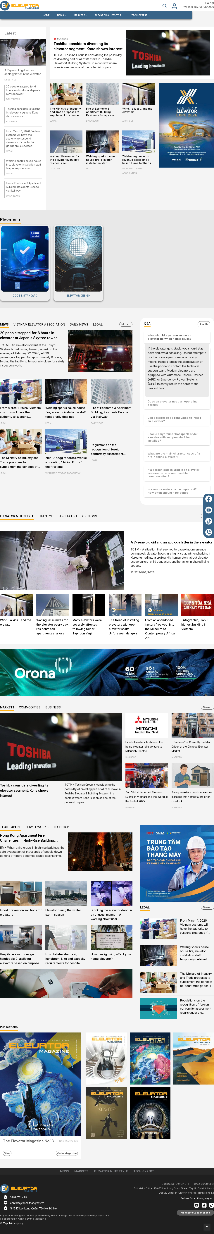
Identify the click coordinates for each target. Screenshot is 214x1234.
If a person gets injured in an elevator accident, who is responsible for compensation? (173, 473)
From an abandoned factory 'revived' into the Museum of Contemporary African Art (160, 629)
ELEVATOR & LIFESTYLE (17, 516)
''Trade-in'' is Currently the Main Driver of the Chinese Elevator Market (191, 747)
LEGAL (9, 151)
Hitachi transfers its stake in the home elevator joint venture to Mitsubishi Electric (144, 747)
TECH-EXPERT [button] (139, 15)
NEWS (4, 324)
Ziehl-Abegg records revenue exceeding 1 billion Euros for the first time (137, 160)
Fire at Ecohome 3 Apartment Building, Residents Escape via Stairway (23, 187)
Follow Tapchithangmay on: (197, 1198)
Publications (9, 1027)
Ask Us (204, 324)
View (7, 1153)
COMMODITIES (30, 707)
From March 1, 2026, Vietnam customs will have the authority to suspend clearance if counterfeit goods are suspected (23, 138)
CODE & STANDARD (25, 295)
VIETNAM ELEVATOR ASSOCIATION (132, 170)
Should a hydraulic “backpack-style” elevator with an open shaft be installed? (173, 437)
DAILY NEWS (13, 99)
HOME (46, 15)
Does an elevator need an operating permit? (173, 403)
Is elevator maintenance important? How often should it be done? (172, 491)
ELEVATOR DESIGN (78, 295)
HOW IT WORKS (37, 827)
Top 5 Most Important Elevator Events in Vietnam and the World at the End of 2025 (146, 797)
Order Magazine (67, 1153)
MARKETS (7, 707)
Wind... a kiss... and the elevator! (137, 110)
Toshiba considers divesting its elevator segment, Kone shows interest (23, 112)
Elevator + (10, 219)
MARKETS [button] (80, 15)
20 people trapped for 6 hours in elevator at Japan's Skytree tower (23, 90)
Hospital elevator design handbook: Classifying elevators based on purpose (19, 958)
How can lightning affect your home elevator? (111, 956)
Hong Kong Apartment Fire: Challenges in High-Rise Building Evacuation (27, 840)
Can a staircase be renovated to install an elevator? (174, 419)
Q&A (147, 323)
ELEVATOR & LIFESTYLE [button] (108, 15)
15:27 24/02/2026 (143, 572)
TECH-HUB (61, 827)
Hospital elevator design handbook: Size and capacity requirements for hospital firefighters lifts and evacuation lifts (65, 959)
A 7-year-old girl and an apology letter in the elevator (22, 72)
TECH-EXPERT (10, 827)
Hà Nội (209, 3)
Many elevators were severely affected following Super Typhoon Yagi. (87, 626)
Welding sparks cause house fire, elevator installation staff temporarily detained (23, 164)
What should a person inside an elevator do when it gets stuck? (169, 337)
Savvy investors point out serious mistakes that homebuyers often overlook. (192, 797)
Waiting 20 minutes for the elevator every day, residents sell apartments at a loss (65, 160)
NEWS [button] (60, 15)
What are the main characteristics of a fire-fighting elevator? (174, 455)
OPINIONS (89, 516)
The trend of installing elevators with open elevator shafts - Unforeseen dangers (124, 626)
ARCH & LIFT (128, 121)
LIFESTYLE (10, 79)
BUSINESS (11, 121)
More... (125, 324)
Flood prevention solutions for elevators (21, 912)
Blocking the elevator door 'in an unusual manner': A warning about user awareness (111, 915)
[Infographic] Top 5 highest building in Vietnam (194, 624)
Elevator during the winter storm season (63, 912)
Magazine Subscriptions (195, 1212)
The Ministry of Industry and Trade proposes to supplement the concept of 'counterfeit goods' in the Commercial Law (65, 112)
